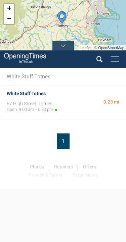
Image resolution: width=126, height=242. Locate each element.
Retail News (84, 174)
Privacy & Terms (45, 174)
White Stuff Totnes (26, 93)
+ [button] (9, 9)
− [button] (9, 19)
